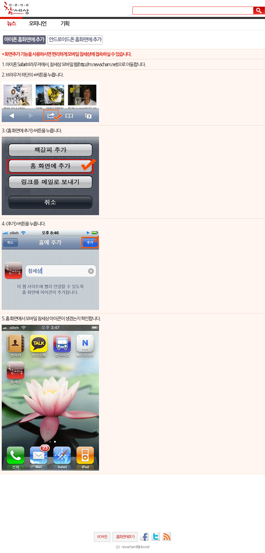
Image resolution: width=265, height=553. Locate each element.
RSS (166, 536)
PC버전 (102, 537)
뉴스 (11, 23)
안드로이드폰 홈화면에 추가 (75, 39)
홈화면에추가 (125, 537)
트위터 (155, 536)
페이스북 (144, 536)
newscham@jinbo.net (135, 547)
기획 (64, 23)
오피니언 (37, 23)
